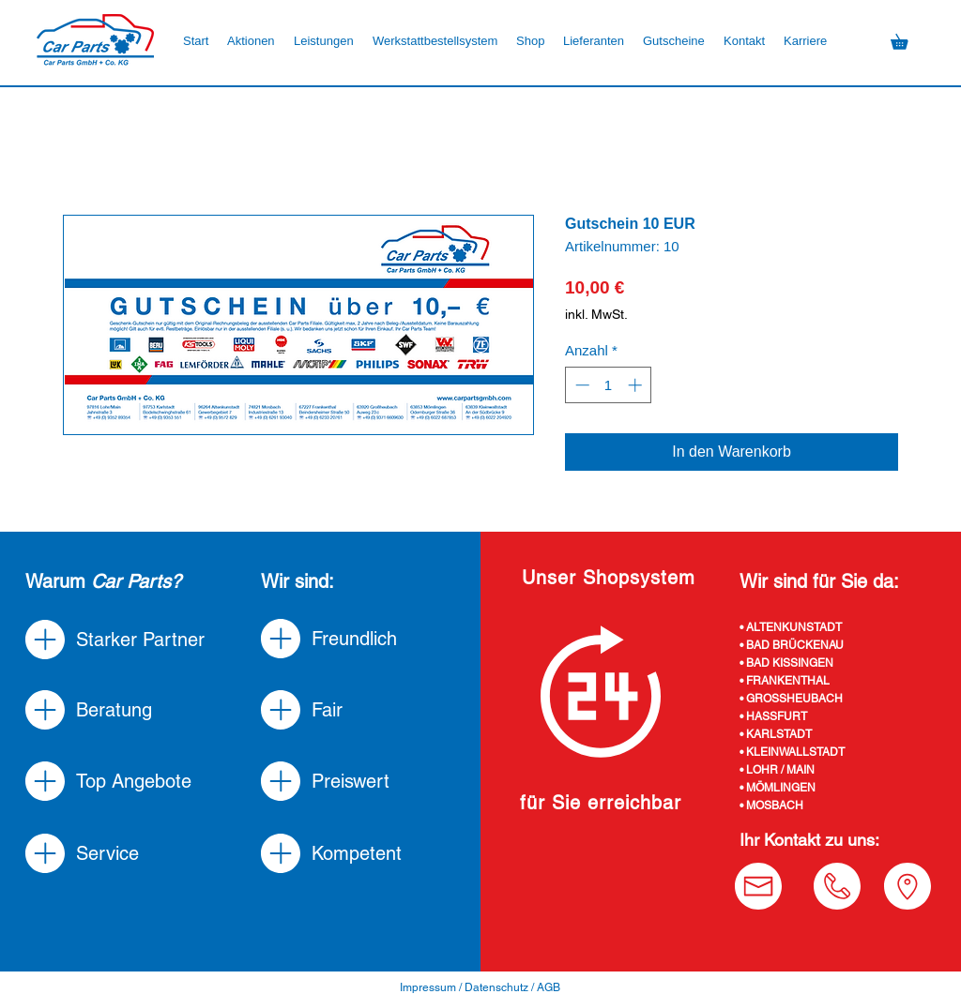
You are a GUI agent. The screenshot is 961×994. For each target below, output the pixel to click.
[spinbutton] (608, 385)
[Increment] (636, 385)
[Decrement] (580, 385)
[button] (530, 41)
